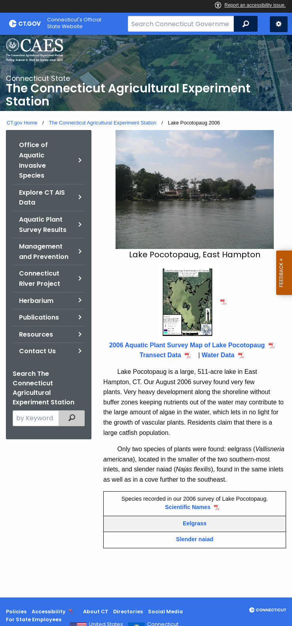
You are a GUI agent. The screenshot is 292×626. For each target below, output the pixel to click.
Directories (128, 611)
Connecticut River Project (39, 278)
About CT (95, 611)
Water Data (218, 355)
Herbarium (36, 300)
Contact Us (37, 351)
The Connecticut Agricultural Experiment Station (102, 123)
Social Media (165, 611)
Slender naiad (194, 539)
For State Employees (33, 619)
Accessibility (49, 611)
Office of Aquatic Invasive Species (33, 160)
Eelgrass (195, 523)
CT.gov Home (22, 123)
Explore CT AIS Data (42, 197)
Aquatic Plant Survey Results (42, 224)
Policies (16, 611)
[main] (146, 316)
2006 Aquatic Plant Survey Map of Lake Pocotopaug (187, 345)
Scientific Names (187, 507)
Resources (36, 334)
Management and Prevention (43, 251)
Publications (39, 317)
